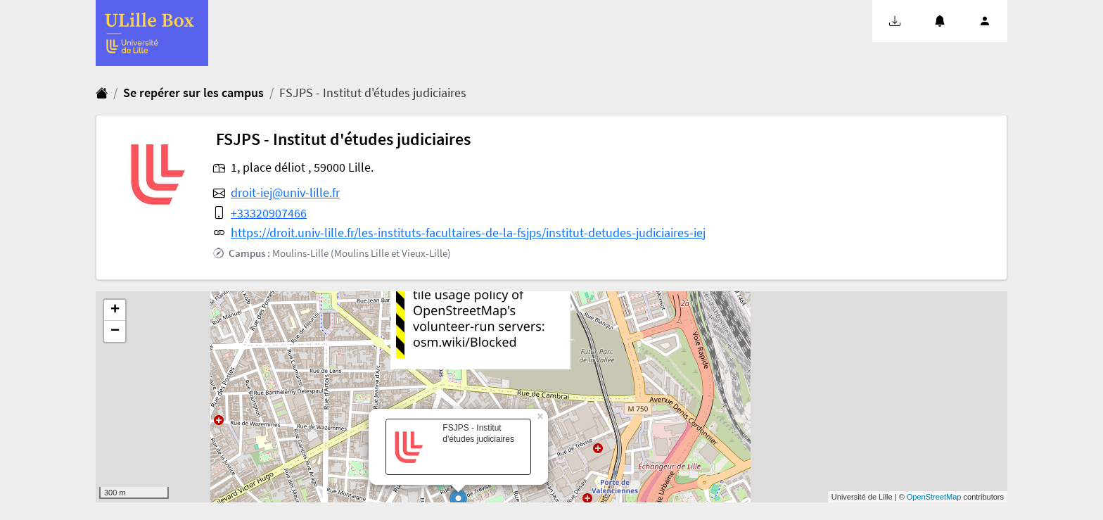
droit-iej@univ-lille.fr (285, 193)
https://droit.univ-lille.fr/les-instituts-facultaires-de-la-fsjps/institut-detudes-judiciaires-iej (468, 233)
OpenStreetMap (934, 497)
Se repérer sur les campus (193, 93)
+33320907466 (269, 213)
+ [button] (115, 310)
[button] (894, 21)
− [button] (115, 331)
